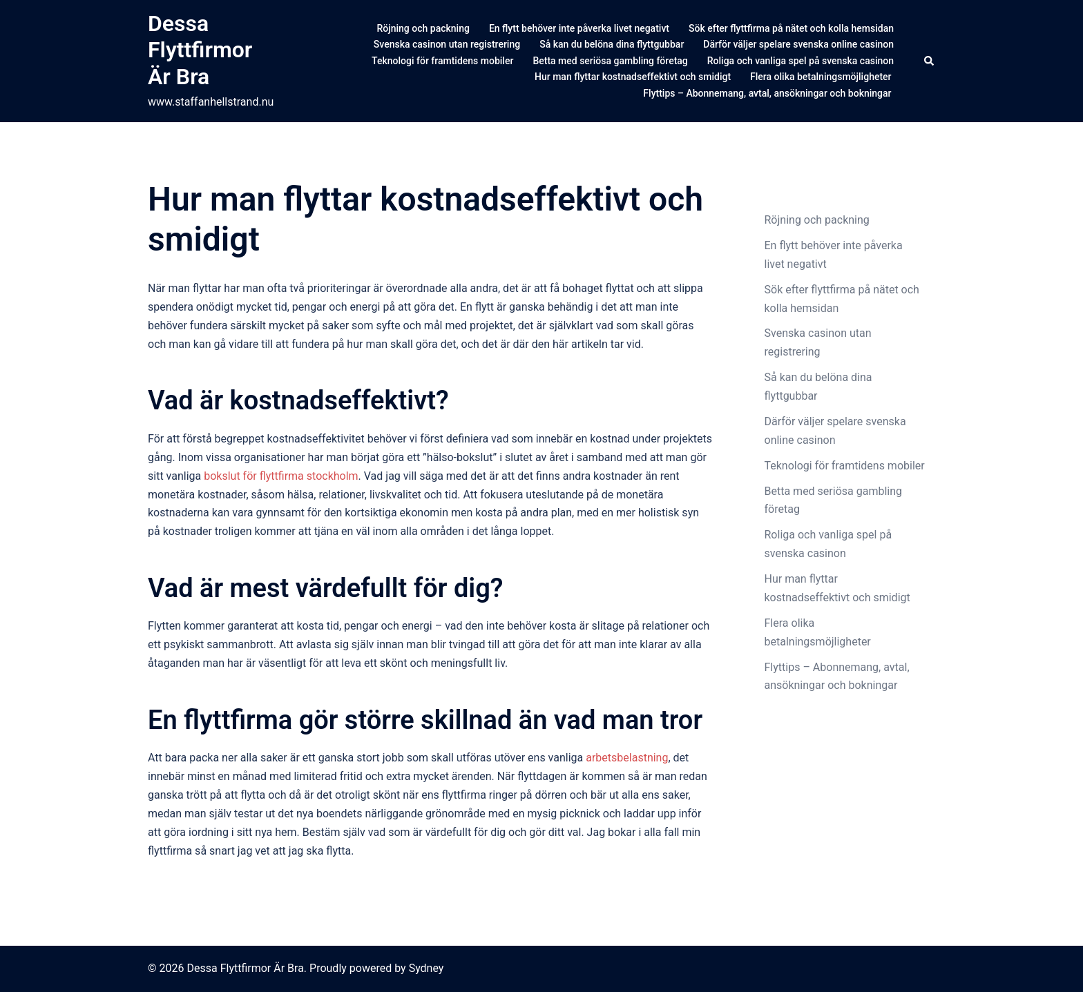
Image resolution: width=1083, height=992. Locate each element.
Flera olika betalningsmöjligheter (822, 76)
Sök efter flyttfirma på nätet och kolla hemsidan (791, 28)
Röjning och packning (422, 28)
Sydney (426, 968)
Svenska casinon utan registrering (447, 44)
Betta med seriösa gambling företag (610, 60)
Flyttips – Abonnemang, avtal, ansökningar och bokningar (768, 93)
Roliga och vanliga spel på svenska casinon (800, 60)
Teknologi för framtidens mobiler (442, 60)
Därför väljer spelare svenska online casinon (798, 44)
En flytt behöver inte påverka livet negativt (579, 28)
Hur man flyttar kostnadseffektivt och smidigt (633, 76)
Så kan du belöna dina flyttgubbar (611, 44)
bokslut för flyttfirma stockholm (281, 476)
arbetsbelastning (627, 757)
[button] (929, 60)
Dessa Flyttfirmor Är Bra (200, 50)
